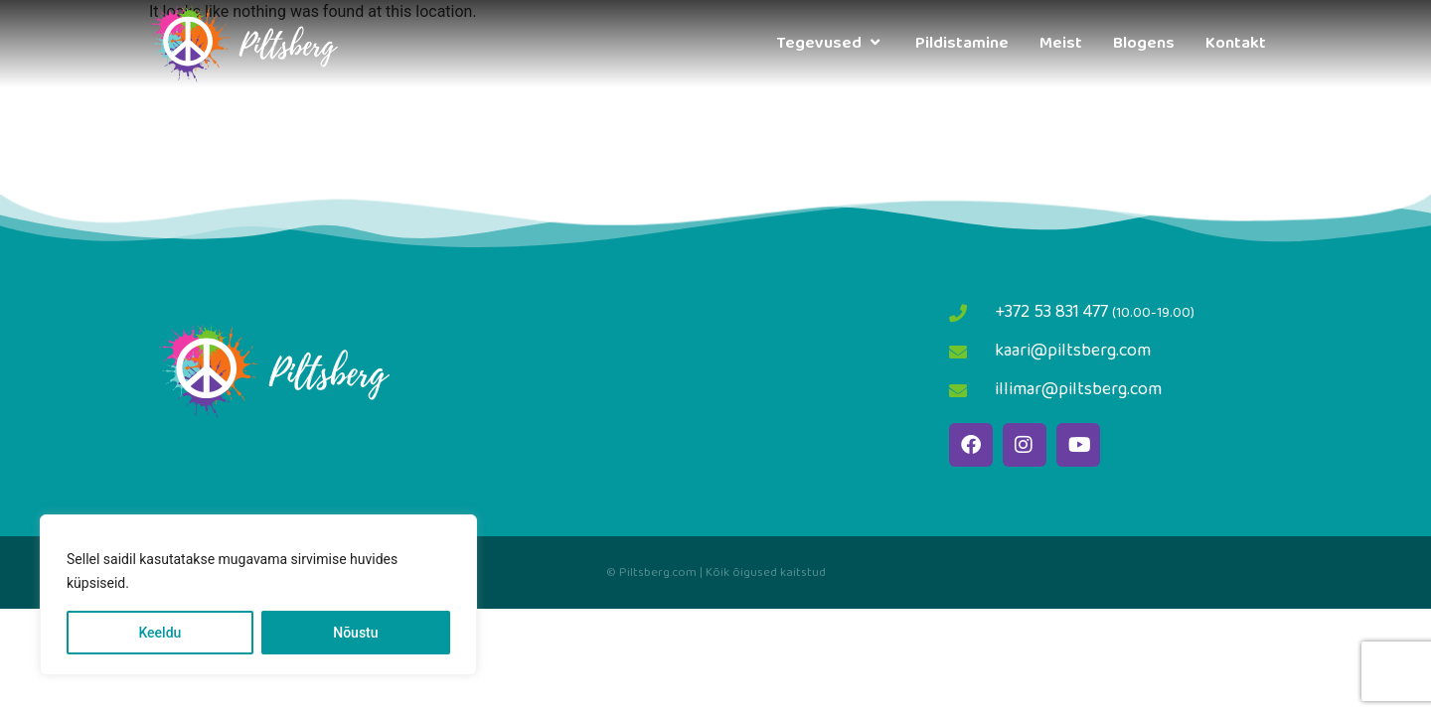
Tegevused (830, 43)
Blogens (1144, 43)
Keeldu (159, 633)
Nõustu (355, 633)
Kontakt (1235, 43)
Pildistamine (962, 43)
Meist (1060, 43)
